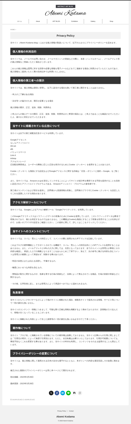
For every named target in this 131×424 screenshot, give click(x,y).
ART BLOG (56, 21)
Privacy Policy (61, 411)
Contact (71, 411)
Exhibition (74, 21)
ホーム (19, 21)
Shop (111, 21)
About (38, 21)
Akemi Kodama (65, 416)
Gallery (93, 21)
